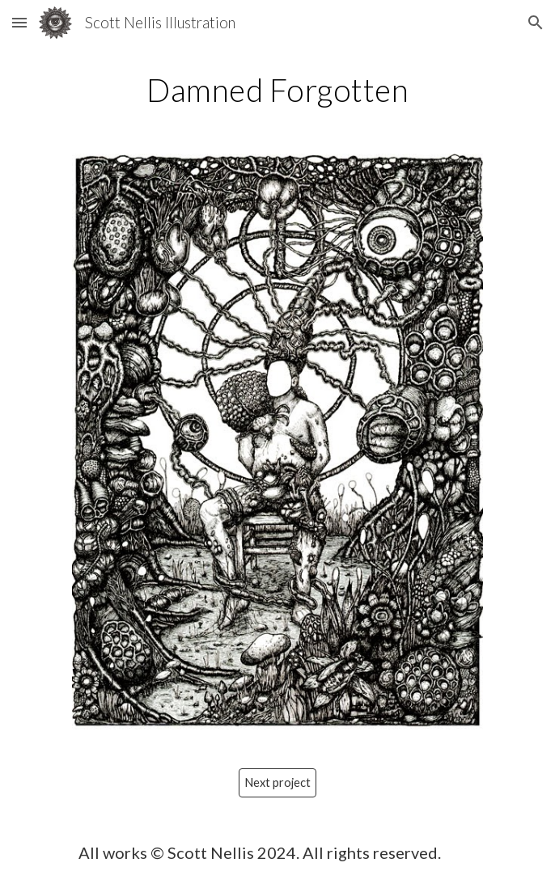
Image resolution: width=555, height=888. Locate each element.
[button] (19, 22)
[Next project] (277, 782)
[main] (277, 90)
